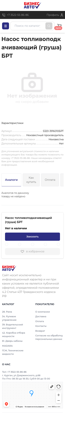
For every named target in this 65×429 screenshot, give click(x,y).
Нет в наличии (16, 228)
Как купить (31, 180)
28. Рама (7, 311)
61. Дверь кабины (12, 340)
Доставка (40, 316)
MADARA (7, 345)
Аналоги (11, 179)
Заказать (32, 236)
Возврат (40, 330)
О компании (42, 311)
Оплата (50, 179)
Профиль (53, 15)
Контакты (41, 326)
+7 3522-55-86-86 (18, 15)
